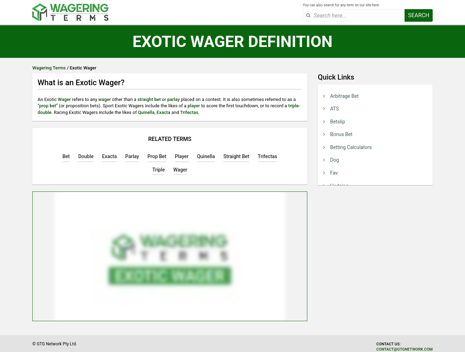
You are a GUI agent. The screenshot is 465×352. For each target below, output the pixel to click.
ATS (334, 108)
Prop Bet (157, 156)
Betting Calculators (351, 147)
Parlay (132, 156)
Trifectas (189, 112)
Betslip (337, 121)
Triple (158, 169)
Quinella (146, 112)
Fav (334, 173)
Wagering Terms (49, 67)
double (45, 112)
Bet (66, 156)
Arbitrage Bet (344, 96)
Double (86, 156)
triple (293, 105)
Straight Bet (236, 156)
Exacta (163, 112)
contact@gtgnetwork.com (404, 349)
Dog (334, 160)
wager (104, 99)
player (194, 105)
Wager (64, 99)
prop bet (47, 105)
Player (182, 156)
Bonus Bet (341, 134)
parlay (173, 99)
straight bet (149, 99)
